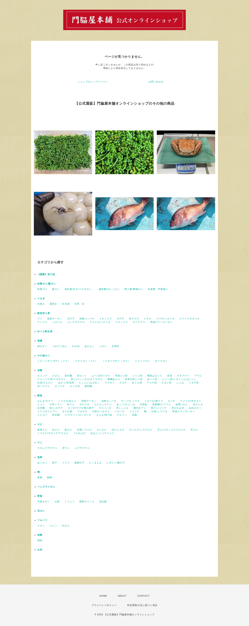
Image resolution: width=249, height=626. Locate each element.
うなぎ (41, 298)
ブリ (39, 318)
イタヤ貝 (194, 382)
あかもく (89, 346)
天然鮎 (143, 404)
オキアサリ (183, 375)
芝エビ (194, 429)
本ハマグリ (43, 386)
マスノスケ (121, 322)
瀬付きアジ (139, 408)
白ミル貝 (137, 382)
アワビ (198, 375)
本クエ (71, 404)
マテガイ (110, 382)
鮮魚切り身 (43, 313)
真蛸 (39, 477)
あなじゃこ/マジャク (102, 433)
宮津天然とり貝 (134, 379)
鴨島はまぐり (154, 375)
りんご (53, 525)
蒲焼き (53, 304)
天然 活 (79, 304)
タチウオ (84, 404)
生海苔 (115, 346)
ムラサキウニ (82, 448)
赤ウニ (66, 448)
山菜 (57, 501)
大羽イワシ (56, 404)
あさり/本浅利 (66, 382)
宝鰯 (134, 415)
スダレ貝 (166, 382)
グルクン (122, 415)
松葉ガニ (42, 289)
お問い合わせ (156, 81)
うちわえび (79, 433)
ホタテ (123, 382)
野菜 (39, 496)
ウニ (39, 442)
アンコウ (42, 322)
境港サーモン (54, 318)
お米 (39, 549)
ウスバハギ (105, 408)
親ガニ (56, 289)
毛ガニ (41, 510)
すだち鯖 (67, 411)
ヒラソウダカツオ (189, 318)
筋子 (54, 462)
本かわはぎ (178, 408)
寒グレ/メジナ (159, 408)
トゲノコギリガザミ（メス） (53, 361)
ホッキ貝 (75, 386)
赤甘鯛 (56, 415)
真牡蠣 (88, 386)
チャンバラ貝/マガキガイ (51, 379)
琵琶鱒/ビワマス (161, 404)
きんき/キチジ (45, 401)
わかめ (76, 346)
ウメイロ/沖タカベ (190, 401)
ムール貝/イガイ (101, 375)
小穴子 (120, 318)
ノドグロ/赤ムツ (67, 401)
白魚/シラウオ (159, 411)
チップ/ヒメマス (130, 401)
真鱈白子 (79, 462)
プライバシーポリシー (104, 605)
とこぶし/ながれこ (89, 382)
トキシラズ (105, 318)
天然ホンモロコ (101, 411)
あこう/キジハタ (126, 404)
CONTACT (143, 596)
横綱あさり (114, 379)
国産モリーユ (87, 501)
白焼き (41, 304)
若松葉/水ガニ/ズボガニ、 (79, 289)
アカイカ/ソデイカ (99, 322)
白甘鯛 (41, 408)
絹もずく (42, 346)
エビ (39, 424)
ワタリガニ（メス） (86, 361)
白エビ (56, 429)
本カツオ (198, 404)
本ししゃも (122, 408)
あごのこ (42, 462)
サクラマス (139, 322)
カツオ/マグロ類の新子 (81, 408)
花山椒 (103, 501)
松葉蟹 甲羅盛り (158, 289)
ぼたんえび (118, 429)
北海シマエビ (84, 429)
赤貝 (169, 375)
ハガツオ (57, 322)
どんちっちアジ (103, 404)
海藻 (39, 340)
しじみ (180, 382)
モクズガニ (161, 361)
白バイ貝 (152, 379)
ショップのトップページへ (93, 81)
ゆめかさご (195, 408)
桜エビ (68, 429)
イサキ (147, 318)
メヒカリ (42, 415)
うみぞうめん (59, 346)
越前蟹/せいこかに (109, 289)
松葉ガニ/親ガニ (46, 283)
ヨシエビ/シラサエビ (141, 429)
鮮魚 (39, 395)
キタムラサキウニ (47, 448)
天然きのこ (43, 501)
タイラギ (60, 386)
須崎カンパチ (87, 318)
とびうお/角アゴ (154, 401)
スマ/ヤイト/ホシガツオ (78, 415)
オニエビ (102, 429)
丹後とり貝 (121, 375)
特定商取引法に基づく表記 (142, 605)
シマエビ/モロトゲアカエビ (52, 433)
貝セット (82, 375)
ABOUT (122, 596)
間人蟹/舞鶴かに (133, 289)
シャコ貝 (137, 375)
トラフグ (134, 411)
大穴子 (71, 318)
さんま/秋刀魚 (104, 415)
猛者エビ (42, 429)
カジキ (171, 401)
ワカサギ (82, 411)
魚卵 (39, 457)
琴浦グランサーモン (161, 322)
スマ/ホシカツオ (165, 318)
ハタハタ (119, 411)
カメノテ (42, 375)
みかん (66, 525)
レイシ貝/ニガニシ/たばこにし (179, 379)
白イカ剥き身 (45, 331)
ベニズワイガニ (46, 486)
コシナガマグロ (76, 322)
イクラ (66, 462)
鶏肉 (39, 540)
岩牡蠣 (68, 375)
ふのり (103, 346)
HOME (103, 596)
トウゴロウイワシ (47, 411)
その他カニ (43, 355)
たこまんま (95, 462)
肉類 (39, 535)
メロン (41, 525)
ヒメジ (41, 404)
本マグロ (134, 318)
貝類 (39, 370)
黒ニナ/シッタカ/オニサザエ (87, 379)
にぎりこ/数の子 (116, 462)
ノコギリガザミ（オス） (116, 361)
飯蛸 (49, 477)
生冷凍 (66, 304)
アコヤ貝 (152, 382)
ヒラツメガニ (142, 361)
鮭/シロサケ (56, 408)
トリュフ (70, 501)
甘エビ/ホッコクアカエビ (171, 429)
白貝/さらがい (45, 382)
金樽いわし (181, 404)
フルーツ (42, 520)
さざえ (56, 375)
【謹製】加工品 (46, 274)
